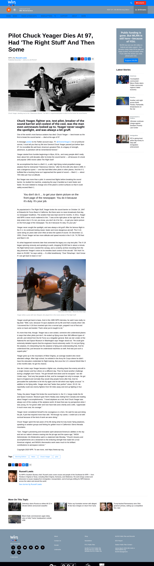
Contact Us (57, 545)
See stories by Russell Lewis (30, 488)
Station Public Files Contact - (124, 549)
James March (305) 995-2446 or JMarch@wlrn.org (125, 553)
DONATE (142, 5)
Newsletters (46, 20)
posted (29, 146)
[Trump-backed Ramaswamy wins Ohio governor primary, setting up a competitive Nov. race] (106, 511)
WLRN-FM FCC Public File (93, 554)
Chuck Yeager (45, 461)
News (33, 461)
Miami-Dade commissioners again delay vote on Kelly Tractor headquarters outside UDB (37, 523)
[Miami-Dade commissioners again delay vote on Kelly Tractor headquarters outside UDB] (14, 523)
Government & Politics (134, 122)
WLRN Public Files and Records (125, 540)
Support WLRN (131, 65)
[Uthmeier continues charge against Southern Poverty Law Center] (122, 124)
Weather (132, 102)
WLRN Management (121, 556)
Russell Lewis (21, 62)
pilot (56, 461)
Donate (56, 549)
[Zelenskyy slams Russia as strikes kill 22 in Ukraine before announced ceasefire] (14, 511)
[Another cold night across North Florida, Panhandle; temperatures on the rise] (122, 105)
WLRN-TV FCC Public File (93, 552)
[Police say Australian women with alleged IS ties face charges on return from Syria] (60, 511)
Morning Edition (20, 461)
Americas (133, 80)
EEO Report (118, 545)
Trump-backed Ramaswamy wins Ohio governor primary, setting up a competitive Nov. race (128, 510)
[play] (8, 14)
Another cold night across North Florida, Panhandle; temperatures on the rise (137, 109)
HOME (8, 20)
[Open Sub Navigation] (19, 20)
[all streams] (141, 14)
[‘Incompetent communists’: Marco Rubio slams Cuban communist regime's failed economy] (122, 84)
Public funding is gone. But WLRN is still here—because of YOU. (131, 41)
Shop (86, 540)
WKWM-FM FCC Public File (93, 555)
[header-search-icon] (132, 5)
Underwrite (57, 554)
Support (64, 20)
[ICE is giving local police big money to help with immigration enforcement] (122, 143)
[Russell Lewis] (12, 480)
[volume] (14, 14)
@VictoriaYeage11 (64, 146)
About (74, 20)
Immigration (134, 140)
